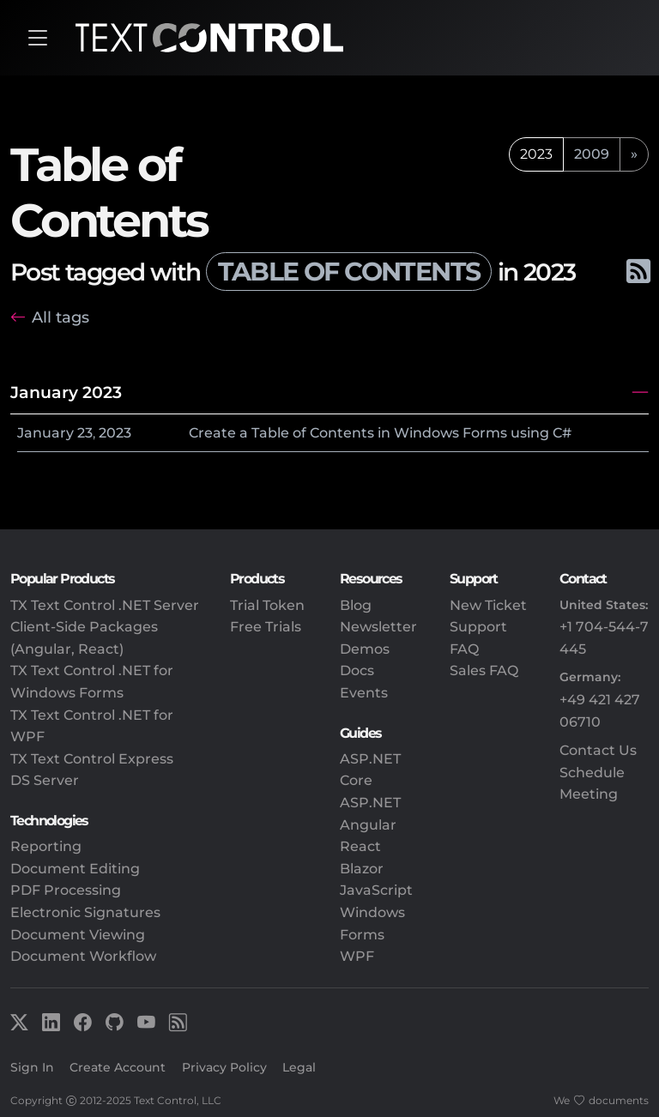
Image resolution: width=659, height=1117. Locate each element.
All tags (60, 317)
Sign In (32, 1067)
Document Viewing (77, 935)
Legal (299, 1067)
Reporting (46, 846)
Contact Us (598, 750)
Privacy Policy (224, 1067)
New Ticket (488, 605)
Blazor (362, 868)
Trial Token (267, 605)
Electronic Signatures (85, 912)
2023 (115, 433)
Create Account (118, 1067)
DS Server (44, 780)
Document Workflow (83, 956)
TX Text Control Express (91, 759)
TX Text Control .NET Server (104, 605)
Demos (365, 649)
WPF (357, 956)
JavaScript (376, 890)
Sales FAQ (484, 670)
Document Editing (75, 868)
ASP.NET (370, 802)
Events (364, 693)
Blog (356, 605)
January (45, 433)
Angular (368, 825)
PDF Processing (65, 890)
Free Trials (265, 627)
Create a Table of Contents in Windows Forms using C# (380, 433)
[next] (634, 154)
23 (85, 433)
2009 (591, 154)
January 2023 (66, 392)
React (360, 846)
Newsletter (378, 627)
